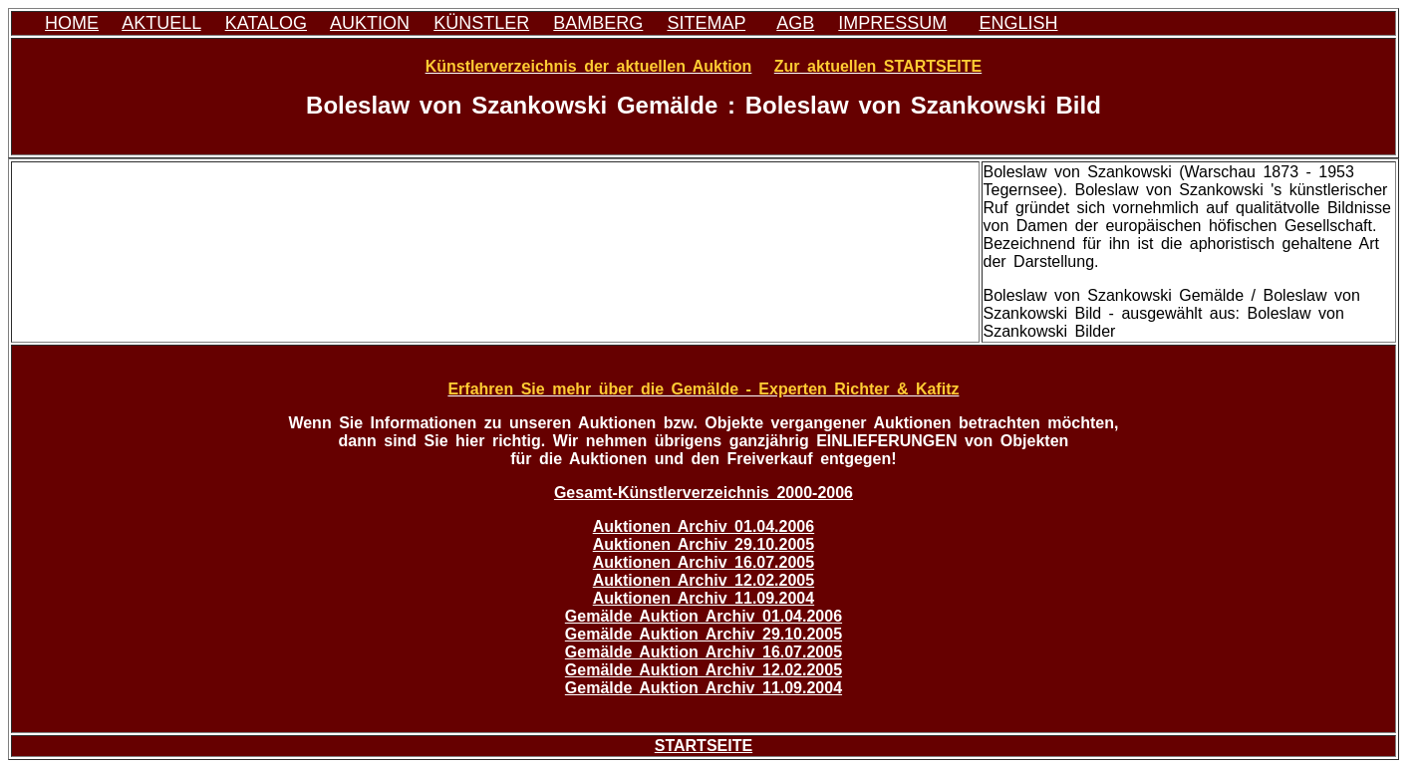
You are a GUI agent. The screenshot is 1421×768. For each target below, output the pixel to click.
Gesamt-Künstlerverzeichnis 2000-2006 (703, 492)
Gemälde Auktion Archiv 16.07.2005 (703, 651)
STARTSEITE (703, 745)
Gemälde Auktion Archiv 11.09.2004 (703, 687)
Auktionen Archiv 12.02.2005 (703, 580)
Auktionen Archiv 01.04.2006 (703, 526)
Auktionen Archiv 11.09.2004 (703, 598)
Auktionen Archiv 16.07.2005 (703, 562)
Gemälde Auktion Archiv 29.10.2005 (703, 634)
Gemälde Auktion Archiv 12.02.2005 (703, 669)
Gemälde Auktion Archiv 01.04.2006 (703, 616)
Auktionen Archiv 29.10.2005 (703, 544)
